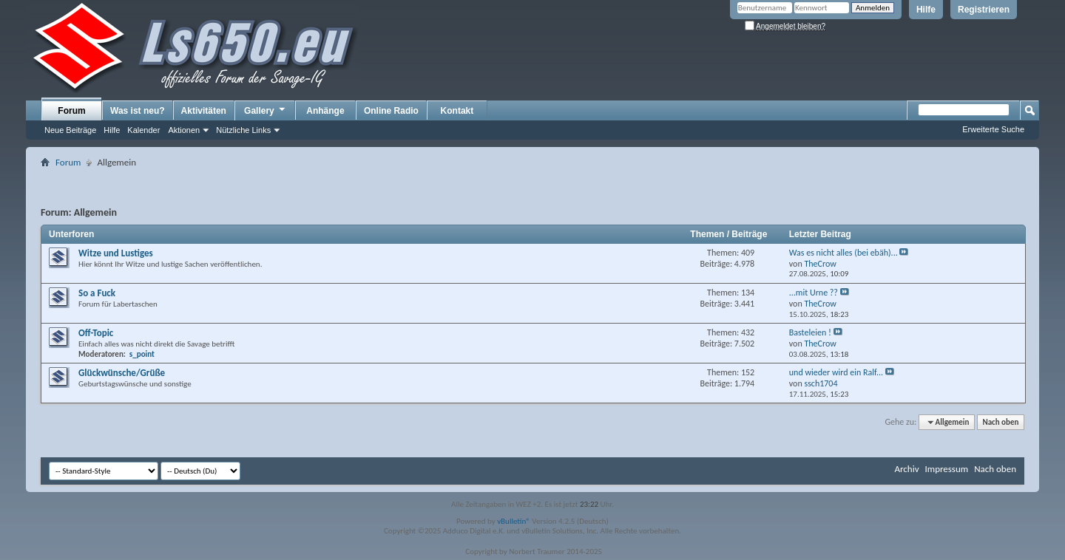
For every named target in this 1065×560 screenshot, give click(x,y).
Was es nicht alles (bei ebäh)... (843, 252)
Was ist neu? (137, 111)
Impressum (946, 468)
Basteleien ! (810, 332)
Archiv (906, 468)
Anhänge (325, 111)
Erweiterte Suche (993, 129)
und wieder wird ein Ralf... (836, 372)
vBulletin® (513, 521)
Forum (71, 111)
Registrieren (984, 9)
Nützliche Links (243, 130)
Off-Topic (95, 332)
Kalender (143, 130)
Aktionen (184, 130)
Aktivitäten (203, 111)
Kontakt (457, 111)
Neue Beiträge (70, 130)
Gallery (265, 110)
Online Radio (391, 111)
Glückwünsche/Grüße (121, 372)
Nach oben (1000, 422)
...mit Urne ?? (813, 292)
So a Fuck (96, 292)
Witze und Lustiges (115, 253)
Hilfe (926, 9)
